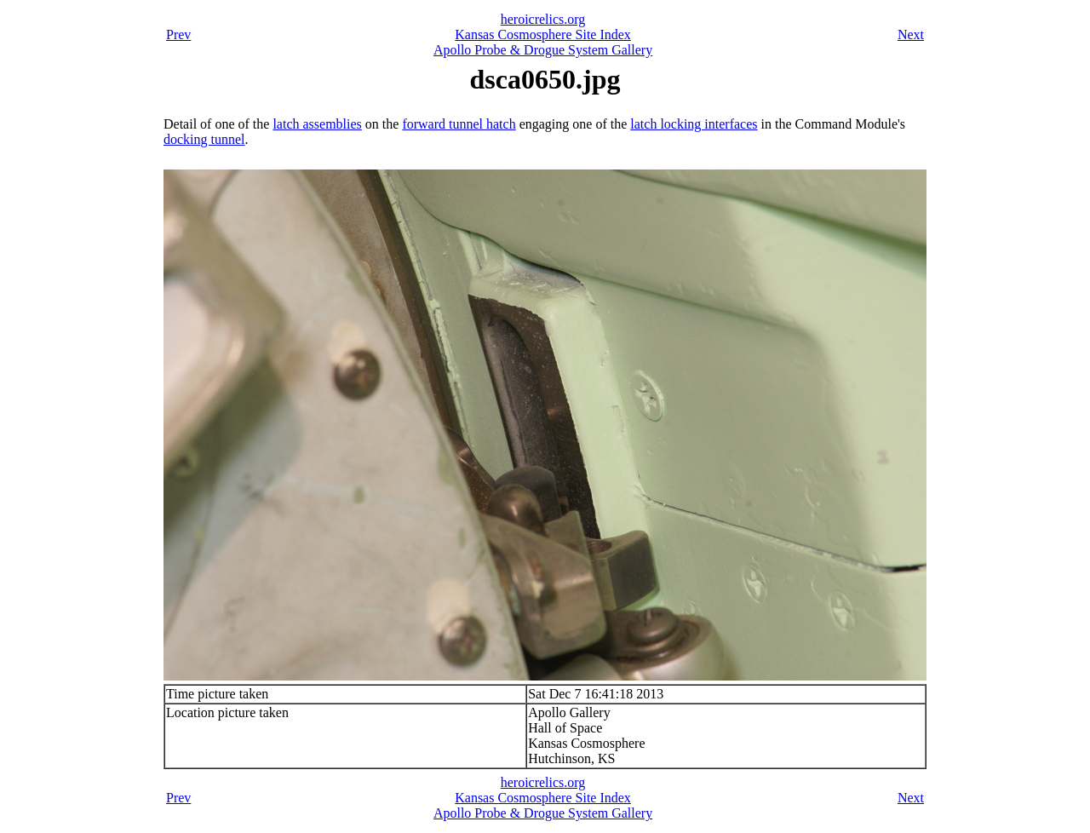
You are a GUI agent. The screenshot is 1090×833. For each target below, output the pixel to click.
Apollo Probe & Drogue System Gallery (542, 50)
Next (911, 34)
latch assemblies (316, 124)
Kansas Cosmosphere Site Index (543, 34)
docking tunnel (204, 139)
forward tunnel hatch (458, 124)
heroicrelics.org (543, 19)
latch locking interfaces (693, 124)
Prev (178, 34)
